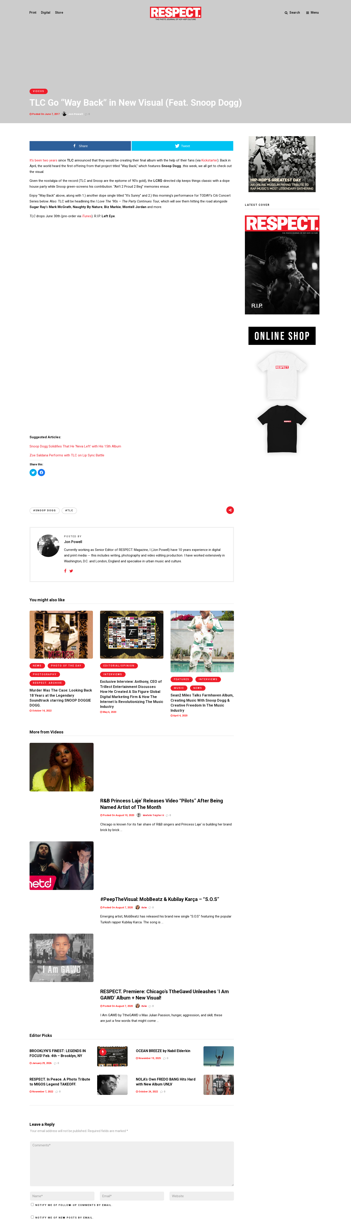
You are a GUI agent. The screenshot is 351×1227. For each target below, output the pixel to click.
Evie (144, 880)
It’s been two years (43, 160)
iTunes (87, 216)
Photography (45, 674)
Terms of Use (40, 1195)
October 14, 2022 (40, 710)
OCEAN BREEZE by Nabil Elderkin (163, 938)
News (37, 665)
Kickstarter (209, 160)
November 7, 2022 (41, 978)
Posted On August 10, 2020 (117, 762)
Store (59, 12)
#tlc (69, 510)
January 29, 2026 (40, 950)
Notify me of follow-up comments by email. (74, 1092)
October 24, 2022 (147, 978)
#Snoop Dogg (44, 510)
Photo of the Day (66, 665)
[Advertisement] (131, 486)
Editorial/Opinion (119, 665)
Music (179, 688)
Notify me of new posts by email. (64, 1104)
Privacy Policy (63, 1195)
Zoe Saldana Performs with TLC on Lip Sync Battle (67, 455)
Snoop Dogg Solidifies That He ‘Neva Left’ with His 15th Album (75, 446)
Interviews (112, 674)
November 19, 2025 (148, 945)
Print (33, 12)
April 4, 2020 (179, 715)
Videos (38, 91)
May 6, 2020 (108, 712)
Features (181, 679)
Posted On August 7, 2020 (116, 815)
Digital (46, 12)
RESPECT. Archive (47, 682)
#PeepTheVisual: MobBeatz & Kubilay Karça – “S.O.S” (159, 807)
